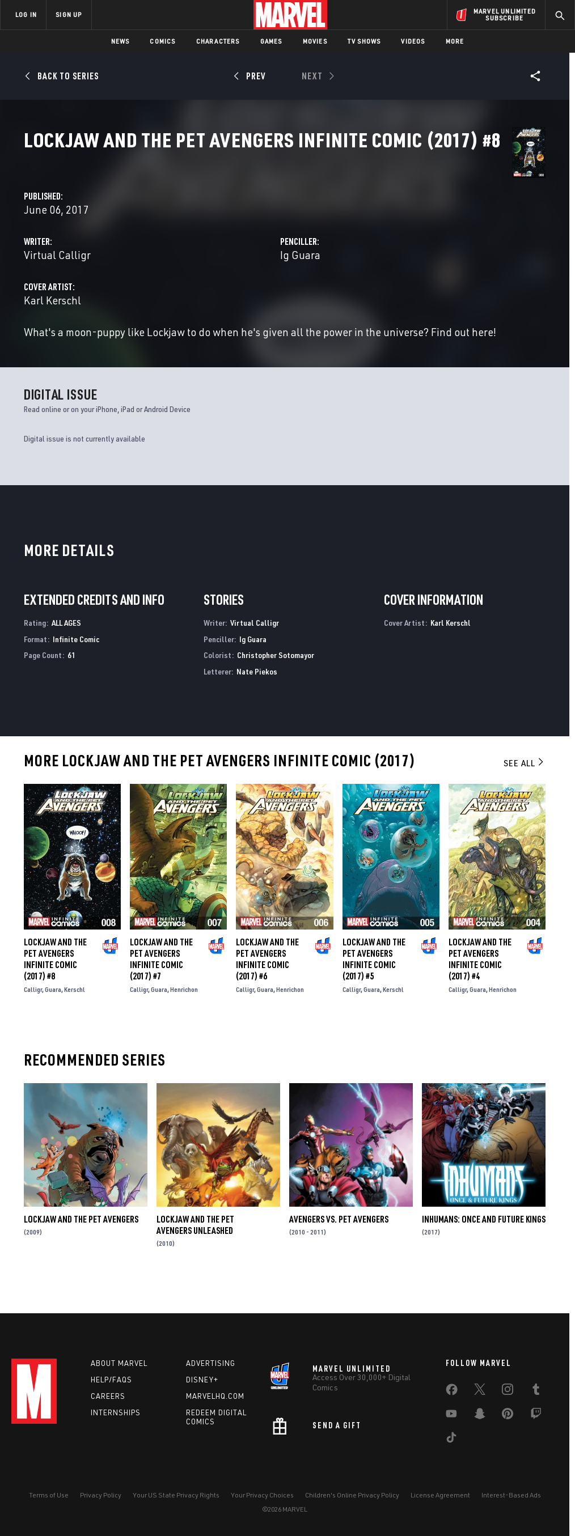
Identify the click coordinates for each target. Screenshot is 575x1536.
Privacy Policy (100, 1495)
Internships (116, 1412)
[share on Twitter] (479, 1391)
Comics (162, 41)
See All (525, 789)
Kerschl (74, 1015)
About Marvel (119, 1363)
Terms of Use (49, 1495)
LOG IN (26, 14)
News (120, 41)
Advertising (210, 1363)
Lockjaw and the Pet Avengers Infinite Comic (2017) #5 (374, 985)
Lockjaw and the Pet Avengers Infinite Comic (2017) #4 (480, 985)
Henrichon (184, 1015)
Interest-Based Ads (511, 1495)
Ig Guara (382, 267)
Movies (315, 41)
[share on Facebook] (452, 1392)
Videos (413, 41)
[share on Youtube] (451, 1416)
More (455, 41)
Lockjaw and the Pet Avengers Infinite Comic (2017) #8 (55, 985)
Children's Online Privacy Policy (352, 1495)
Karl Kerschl (217, 312)
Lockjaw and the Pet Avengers (81, 1245)
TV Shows (364, 41)
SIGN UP (69, 14)
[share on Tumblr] (536, 1391)
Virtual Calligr (221, 267)
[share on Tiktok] (451, 1439)
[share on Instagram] (507, 1391)
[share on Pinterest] (507, 1416)
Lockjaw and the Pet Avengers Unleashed (195, 1251)
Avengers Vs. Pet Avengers (338, 1245)
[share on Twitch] (536, 1416)
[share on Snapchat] (479, 1416)
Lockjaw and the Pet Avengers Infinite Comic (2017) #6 (267, 985)
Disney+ (202, 1379)
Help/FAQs (111, 1379)
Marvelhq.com (215, 1396)
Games (271, 41)
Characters (218, 41)
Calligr (33, 1015)
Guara (53, 1015)
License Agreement (440, 1495)
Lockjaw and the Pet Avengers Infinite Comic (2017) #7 (161, 985)
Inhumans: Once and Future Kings (484, 1245)
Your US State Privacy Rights (176, 1495)
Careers (108, 1396)
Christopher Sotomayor (275, 681)
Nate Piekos (256, 697)
